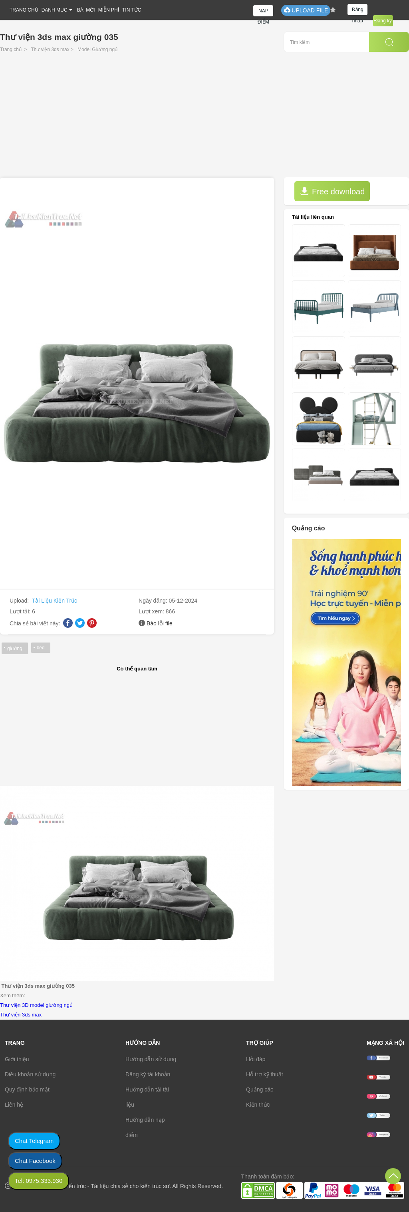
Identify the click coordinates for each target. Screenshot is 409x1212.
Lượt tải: (21, 611)
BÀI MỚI (86, 10)
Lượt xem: (152, 611)
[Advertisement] (204, 117)
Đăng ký (383, 21)
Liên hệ (14, 1104)
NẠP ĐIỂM (263, 12)
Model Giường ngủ (97, 49)
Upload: (20, 600)
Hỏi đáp (255, 1059)
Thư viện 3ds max (50, 49)
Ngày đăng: (154, 600)
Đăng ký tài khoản (147, 1074)
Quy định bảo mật (27, 1089)
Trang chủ (11, 49)
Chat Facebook (35, 1160)
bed (41, 647)
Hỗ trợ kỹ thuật (264, 1074)
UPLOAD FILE (306, 10)
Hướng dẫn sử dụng (150, 1059)
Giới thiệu (17, 1059)
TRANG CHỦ (24, 10)
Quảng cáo (260, 1089)
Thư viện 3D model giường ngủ (36, 1005)
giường (14, 648)
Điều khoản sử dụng (30, 1074)
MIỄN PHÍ (108, 10)
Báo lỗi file (160, 623)
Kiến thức (258, 1104)
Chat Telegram (34, 1140)
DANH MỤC (55, 10)
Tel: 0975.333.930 (38, 1180)
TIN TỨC (131, 10)
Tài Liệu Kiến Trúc (54, 600)
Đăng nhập (357, 11)
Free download (332, 191)
